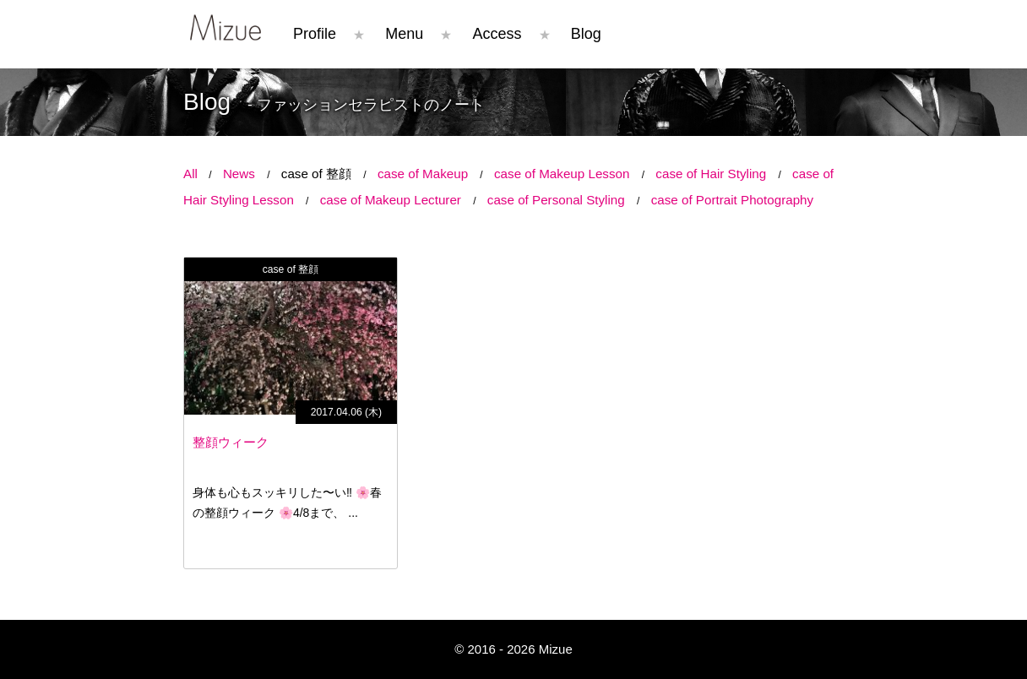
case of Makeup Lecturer (390, 200)
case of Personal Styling (556, 200)
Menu (404, 33)
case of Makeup (423, 173)
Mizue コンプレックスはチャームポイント (225, 27)
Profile (314, 33)
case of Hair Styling (710, 173)
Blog (586, 33)
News (239, 173)
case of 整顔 (316, 173)
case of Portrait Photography (732, 200)
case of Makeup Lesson (561, 173)
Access (497, 33)
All (190, 173)
